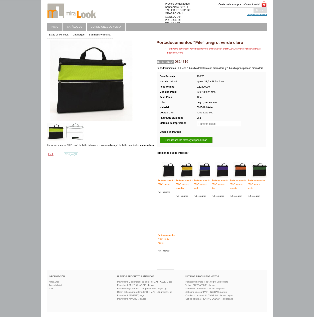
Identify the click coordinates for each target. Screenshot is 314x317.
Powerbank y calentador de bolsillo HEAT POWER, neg (144, 282)
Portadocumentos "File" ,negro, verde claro (206, 282)
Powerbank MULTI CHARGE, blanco (135, 285)
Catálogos (79, 34)
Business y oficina (99, 34)
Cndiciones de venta (106, 26)
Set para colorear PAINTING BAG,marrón (206, 292)
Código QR (71, 154)
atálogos (74, 26)
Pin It (50, 154)
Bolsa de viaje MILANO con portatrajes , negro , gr (142, 288)
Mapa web (54, 282)
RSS (51, 288)
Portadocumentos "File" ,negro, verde (256, 184)
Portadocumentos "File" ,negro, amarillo (184, 184)
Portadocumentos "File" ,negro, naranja (238, 184)
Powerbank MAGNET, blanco (131, 299)
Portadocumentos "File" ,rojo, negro (166, 239)
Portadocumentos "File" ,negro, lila (220, 184)
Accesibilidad (55, 285)
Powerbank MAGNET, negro (131, 295)
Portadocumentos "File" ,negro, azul (202, 184)
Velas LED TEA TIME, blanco (199, 285)
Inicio (54, 26)
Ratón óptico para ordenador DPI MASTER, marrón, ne (144, 292)
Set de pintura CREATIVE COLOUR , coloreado (209, 299)
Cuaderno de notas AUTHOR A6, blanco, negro (208, 295)
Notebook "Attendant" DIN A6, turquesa (204, 288)
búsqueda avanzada (257, 14)
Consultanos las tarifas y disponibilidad (186, 140)
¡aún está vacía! (239, 4)
